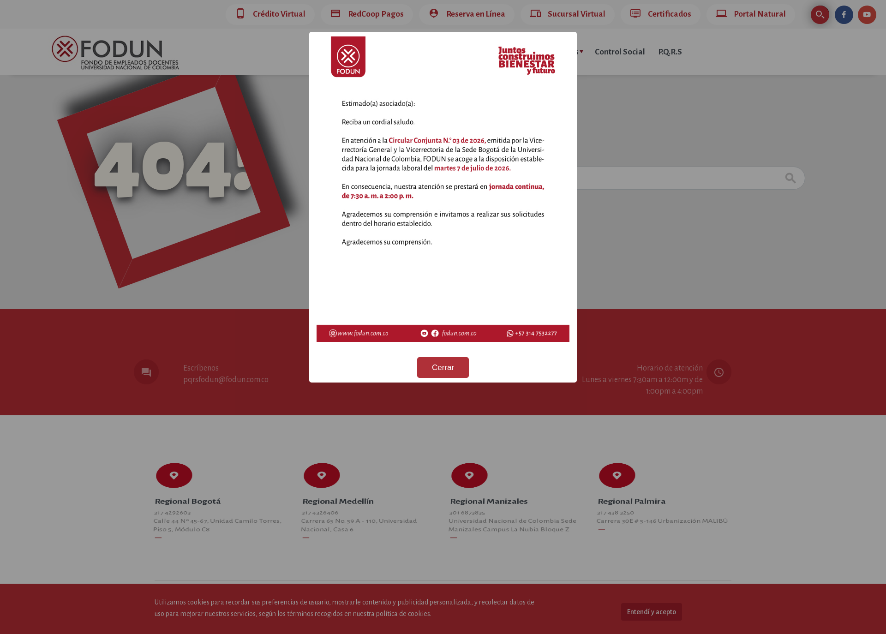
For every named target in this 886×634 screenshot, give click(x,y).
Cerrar (443, 367)
